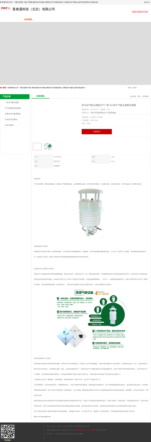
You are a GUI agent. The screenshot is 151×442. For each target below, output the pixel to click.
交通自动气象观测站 (13, 114)
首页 (139, 96)
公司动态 (85, 19)
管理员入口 (72, 434)
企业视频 (47, 19)
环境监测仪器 (100, 113)
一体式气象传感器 (12, 102)
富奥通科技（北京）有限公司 (87, 430)
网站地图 (80, 434)
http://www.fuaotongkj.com (42, 416)
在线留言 (96, 132)
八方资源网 (58, 434)
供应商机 (28, 19)
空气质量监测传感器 (13, 108)
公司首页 (9, 19)
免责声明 (65, 434)
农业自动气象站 (11, 119)
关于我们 (66, 19)
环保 (92, 113)
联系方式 (142, 19)
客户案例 (104, 19)
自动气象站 (9, 125)
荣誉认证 (123, 19)
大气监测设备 (110, 113)
